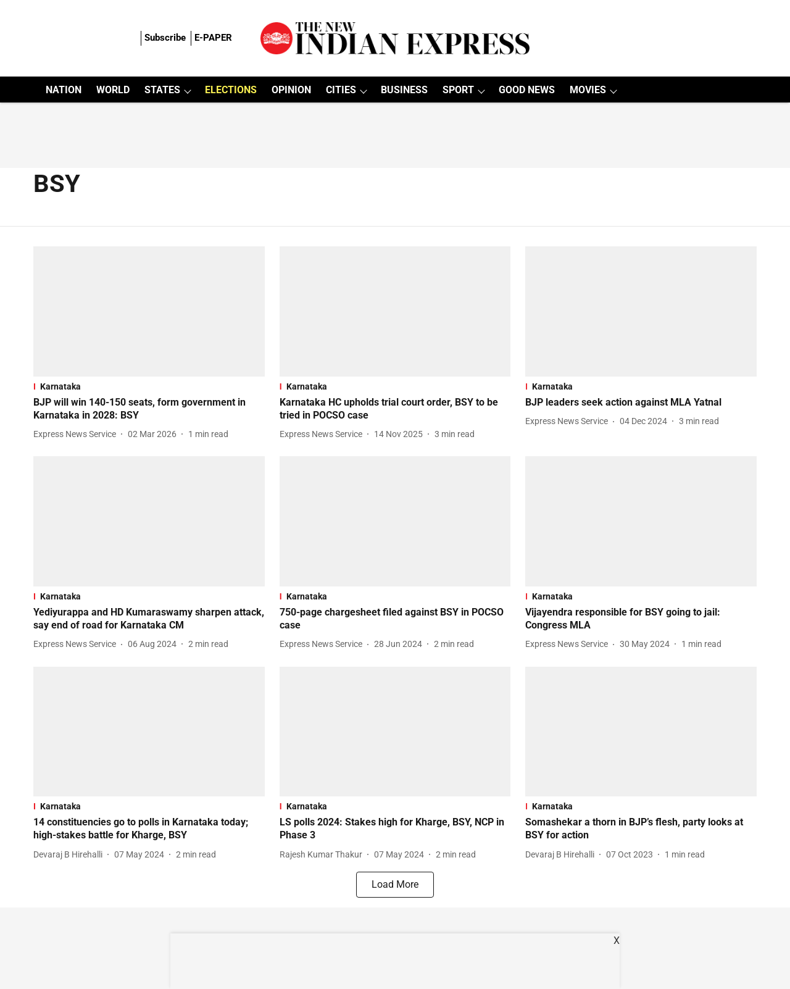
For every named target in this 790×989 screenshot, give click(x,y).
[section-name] (149, 386)
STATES (162, 90)
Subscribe (165, 37)
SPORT (458, 90)
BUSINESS (404, 90)
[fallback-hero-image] (149, 311)
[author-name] (77, 434)
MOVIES (588, 90)
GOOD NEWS (527, 90)
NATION (63, 90)
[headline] (149, 409)
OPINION (291, 90)
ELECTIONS (231, 90)
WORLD (113, 90)
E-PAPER (213, 37)
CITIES (341, 90)
